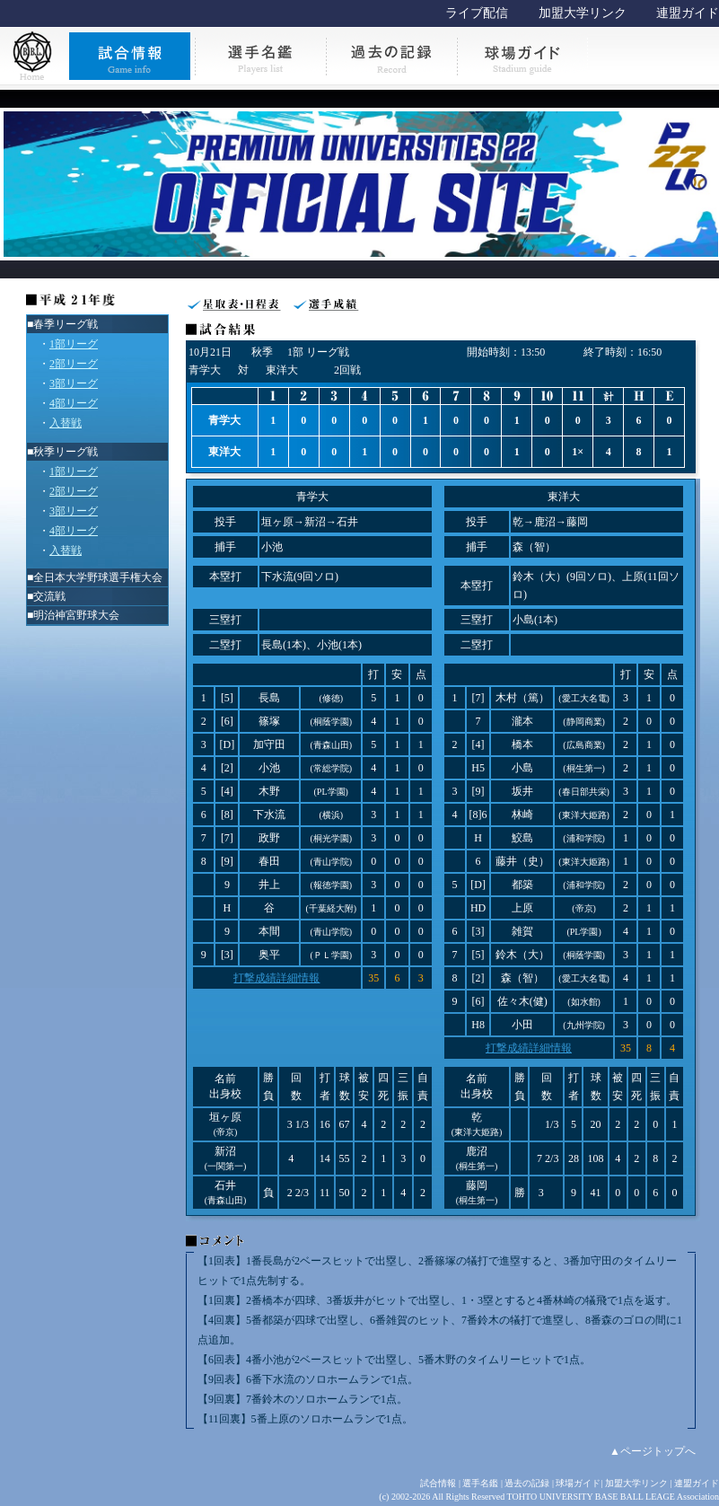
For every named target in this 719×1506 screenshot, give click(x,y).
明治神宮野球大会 (76, 615)
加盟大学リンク (583, 13)
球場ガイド (578, 1483)
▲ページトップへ (652, 1451)
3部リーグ (73, 383)
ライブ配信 (476, 13)
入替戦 (65, 423)
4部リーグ (73, 403)
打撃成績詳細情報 (276, 978)
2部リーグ (73, 363)
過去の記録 (526, 1483)
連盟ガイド (687, 13)
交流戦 (49, 596)
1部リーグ (73, 344)
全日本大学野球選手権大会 (97, 577)
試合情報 (438, 1483)
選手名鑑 (480, 1483)
